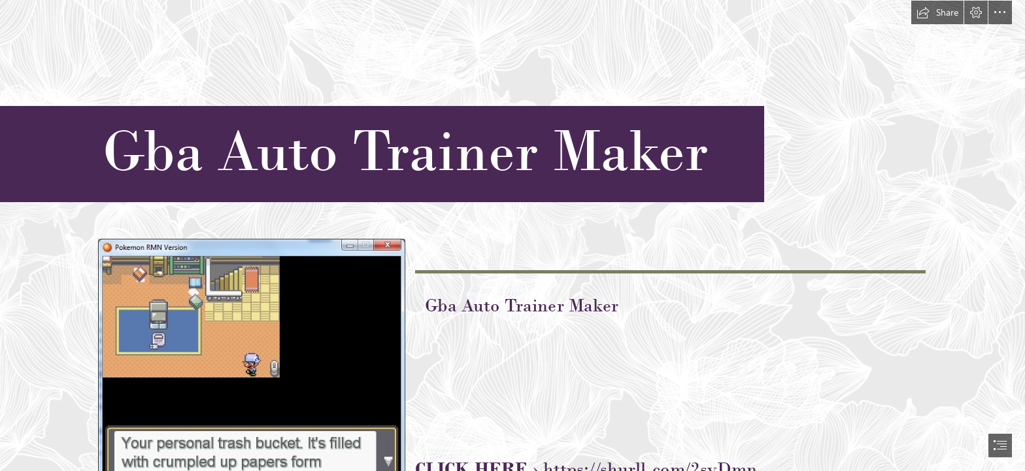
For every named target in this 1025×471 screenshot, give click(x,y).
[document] (512, 235)
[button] (937, 12)
